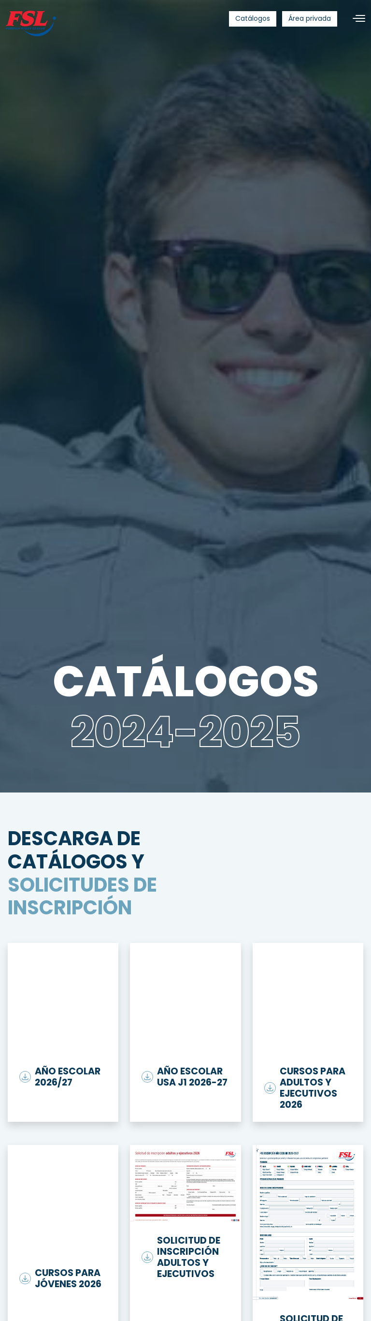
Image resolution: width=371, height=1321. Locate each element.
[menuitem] (252, 19)
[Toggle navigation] (355, 19)
